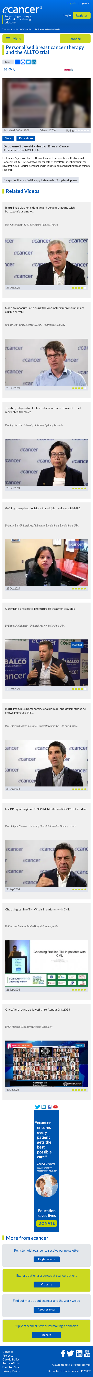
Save (8, 138)
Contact (7, 1351)
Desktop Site (10, 1367)
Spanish (86, 3)
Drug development (67, 180)
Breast (21, 180)
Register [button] (82, 15)
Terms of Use (11, 1363)
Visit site (46, 1284)
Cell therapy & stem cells (40, 180)
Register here (46, 1259)
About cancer (46, 1309)
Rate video (26, 138)
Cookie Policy (11, 1359)
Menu (13, 38)
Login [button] (67, 15)
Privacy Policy (11, 1371)
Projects (7, 1355)
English (71, 3)
